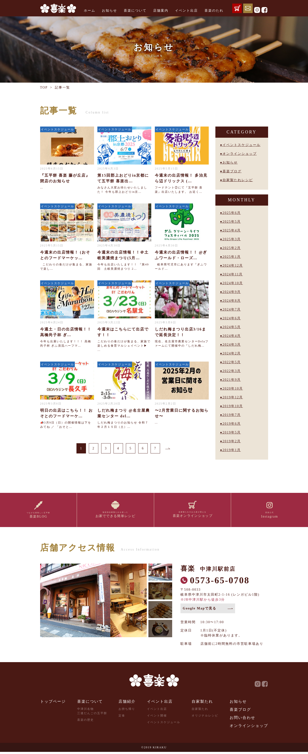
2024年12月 (233, 265)
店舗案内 (160, 10)
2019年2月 (232, 441)
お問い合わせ (242, 720)
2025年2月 (232, 248)
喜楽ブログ (232, 171)
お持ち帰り (126, 711)
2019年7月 (232, 415)
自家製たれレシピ (238, 180)
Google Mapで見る (200, 610)
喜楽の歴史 (85, 722)
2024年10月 (233, 283)
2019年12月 (233, 397)
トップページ (53, 704)
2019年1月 (232, 450)
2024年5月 (232, 327)
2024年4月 (232, 336)
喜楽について (135, 10)
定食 (121, 717)
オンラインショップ (240, 154)
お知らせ (109, 10)
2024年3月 (232, 344)
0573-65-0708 (220, 582)
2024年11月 (233, 274)
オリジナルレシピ (205, 717)
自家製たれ (202, 704)
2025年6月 (232, 213)
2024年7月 (232, 309)
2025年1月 (232, 257)
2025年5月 (232, 221)
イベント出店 (186, 10)
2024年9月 (232, 292)
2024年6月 (232, 318)
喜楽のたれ (213, 10)
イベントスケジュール (242, 145)
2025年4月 (232, 230)
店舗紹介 (127, 704)
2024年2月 (232, 353)
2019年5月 (232, 432)
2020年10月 (233, 388)
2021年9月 (232, 380)
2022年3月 (232, 371)
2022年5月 (232, 362)
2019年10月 (233, 406)
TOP (44, 87)
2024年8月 (232, 300)
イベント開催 (157, 717)
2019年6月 (232, 423)
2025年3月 (232, 239)
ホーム (89, 10)
